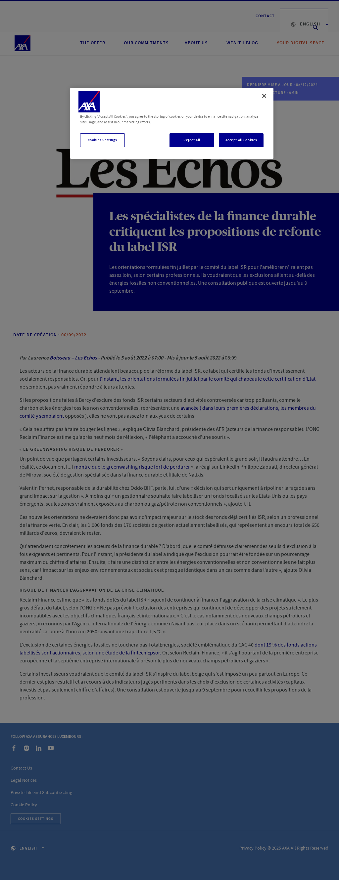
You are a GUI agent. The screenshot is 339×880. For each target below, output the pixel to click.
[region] (171, 123)
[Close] (264, 96)
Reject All (191, 140)
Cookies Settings (102, 140)
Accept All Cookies (241, 140)
